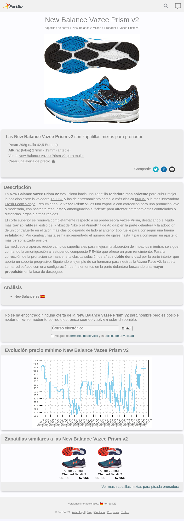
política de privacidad (119, 336)
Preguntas (113, 512)
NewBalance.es (26, 296)
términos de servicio (84, 336)
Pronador (110, 28)
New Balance (81, 28)
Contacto (99, 512)
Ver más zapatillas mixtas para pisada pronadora (140, 486)
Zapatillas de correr (57, 28)
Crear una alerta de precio (29, 161)
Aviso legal (78, 512)
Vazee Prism (130, 220)
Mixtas (97, 28)
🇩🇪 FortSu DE (108, 503)
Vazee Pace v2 (149, 261)
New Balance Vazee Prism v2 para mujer (51, 156)
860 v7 (140, 199)
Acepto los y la (94, 336)
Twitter (125, 512)
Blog (89, 512)
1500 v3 (57, 199)
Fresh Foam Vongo (20, 204)
